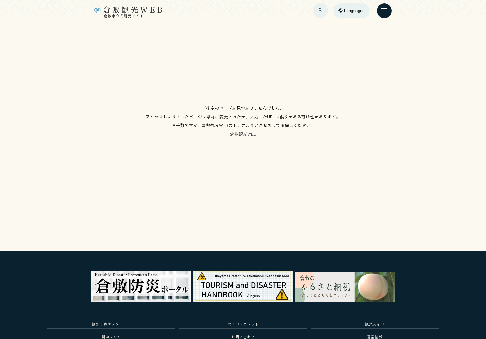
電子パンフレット (242, 324)
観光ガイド (374, 324)
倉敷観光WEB (243, 134)
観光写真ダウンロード (111, 324)
